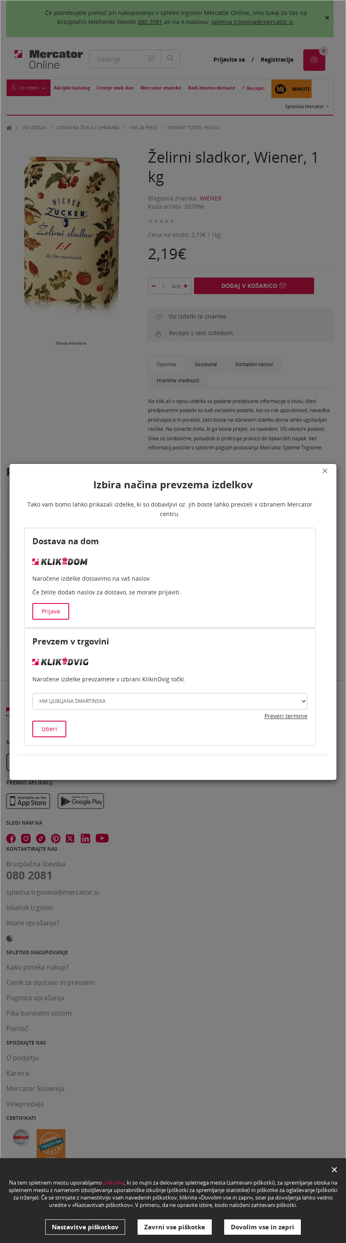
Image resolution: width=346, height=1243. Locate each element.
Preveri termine (285, 716)
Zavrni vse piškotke (174, 1227)
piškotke (113, 1183)
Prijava (50, 611)
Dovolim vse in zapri (262, 1227)
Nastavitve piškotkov (85, 1227)
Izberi (49, 729)
